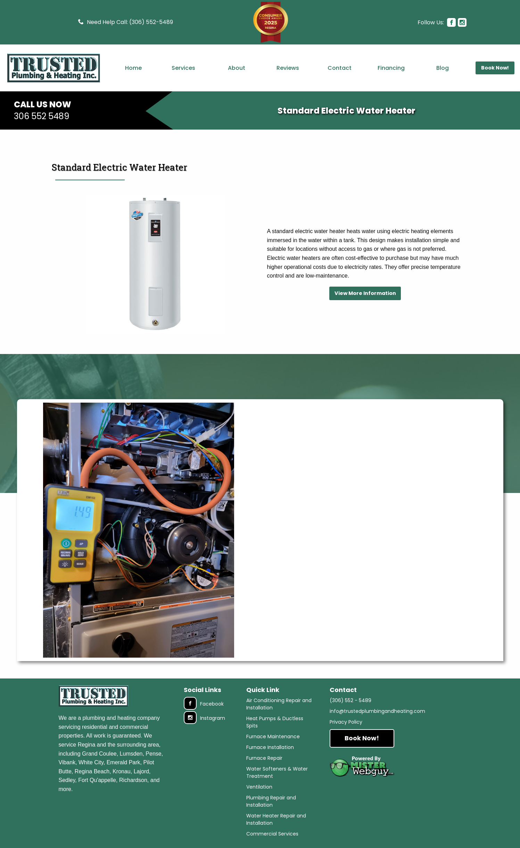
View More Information (365, 293)
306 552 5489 (41, 116)
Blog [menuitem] (442, 68)
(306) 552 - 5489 (350, 700)
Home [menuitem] (133, 68)
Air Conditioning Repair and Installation (279, 704)
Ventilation (259, 786)
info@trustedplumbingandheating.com (377, 711)
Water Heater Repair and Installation (276, 819)
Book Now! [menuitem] (495, 67)
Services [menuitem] (183, 68)
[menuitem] (54, 68)
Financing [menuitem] (391, 68)
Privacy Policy (346, 721)
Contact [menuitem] (340, 68)
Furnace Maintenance (273, 736)
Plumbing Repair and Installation (271, 801)
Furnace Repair (264, 758)
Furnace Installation (270, 747)
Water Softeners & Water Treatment (277, 772)
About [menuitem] (236, 68)
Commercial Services (272, 833)
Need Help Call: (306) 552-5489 (130, 22)
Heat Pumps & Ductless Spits (274, 722)
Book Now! (362, 738)
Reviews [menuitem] (287, 68)
